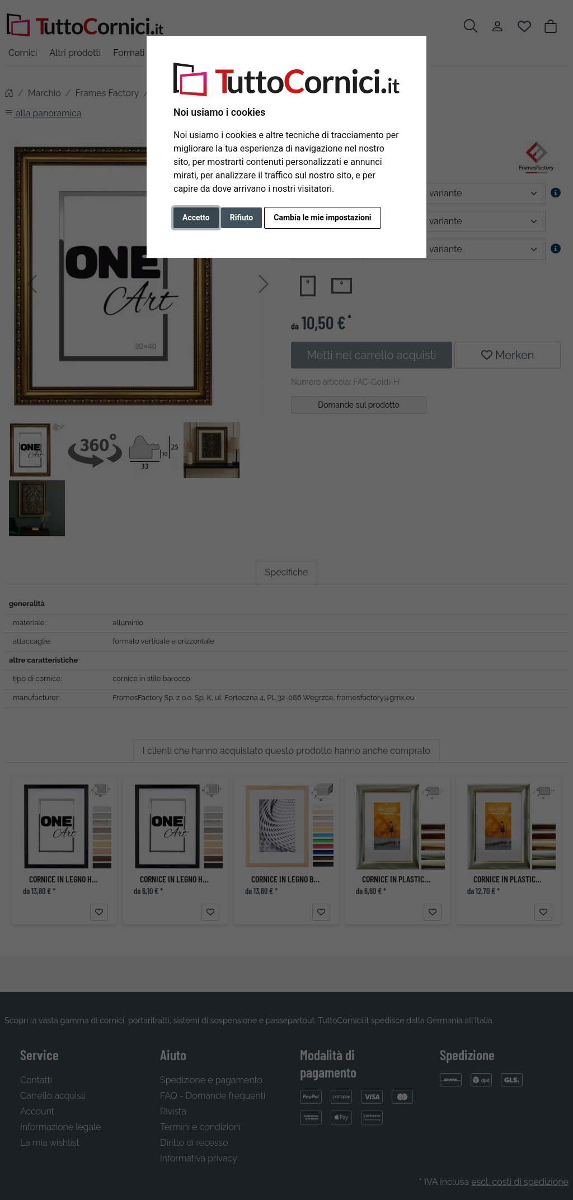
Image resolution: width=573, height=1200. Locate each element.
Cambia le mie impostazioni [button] (322, 217)
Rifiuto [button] (241, 217)
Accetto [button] (196, 217)
